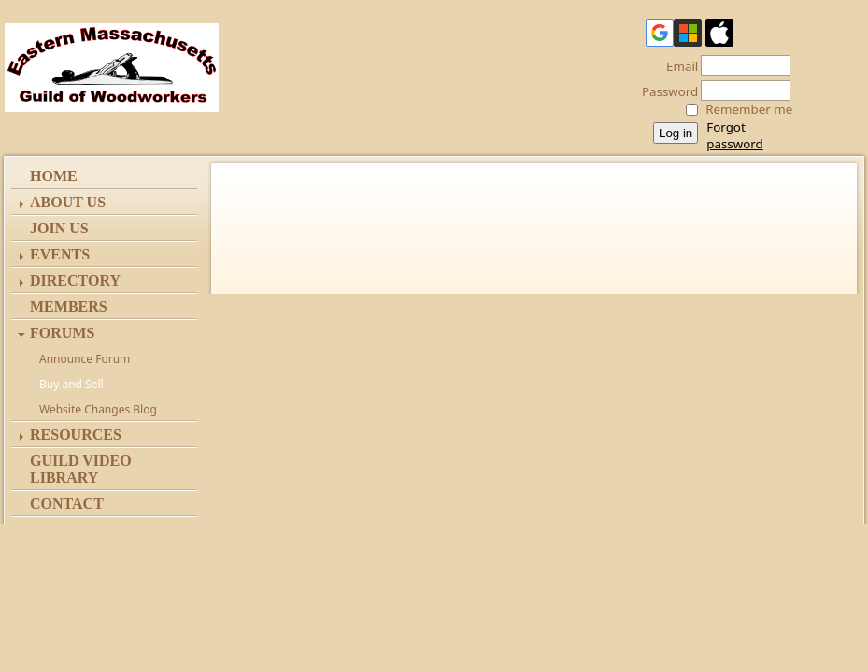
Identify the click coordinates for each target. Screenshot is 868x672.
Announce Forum (84, 359)
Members (68, 307)
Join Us (59, 228)
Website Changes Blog (98, 409)
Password (665, 91)
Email (677, 66)
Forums (62, 333)
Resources (75, 434)
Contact (67, 503)
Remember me (748, 109)
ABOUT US (68, 202)
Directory (75, 280)
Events (60, 254)
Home (54, 176)
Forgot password (734, 135)
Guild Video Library (81, 469)
